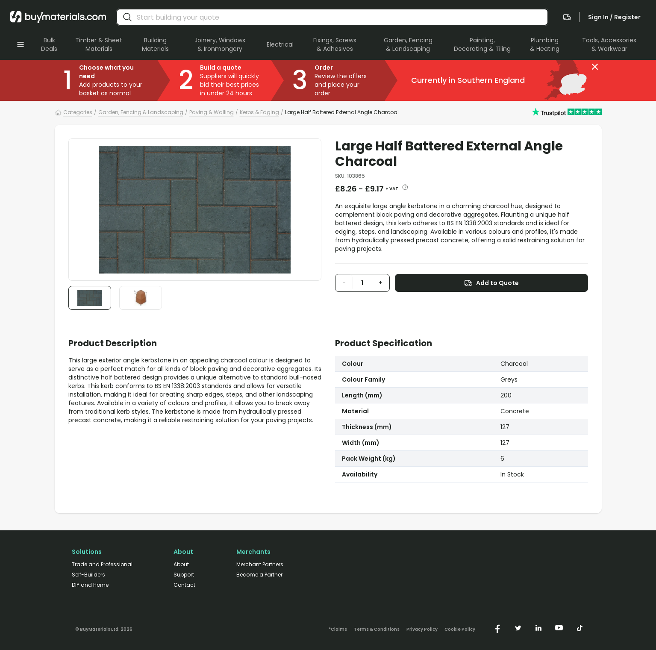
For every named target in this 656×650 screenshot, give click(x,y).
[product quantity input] (362, 283)
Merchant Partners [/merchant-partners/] (259, 564)
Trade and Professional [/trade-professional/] (102, 564)
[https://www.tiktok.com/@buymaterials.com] (579, 628)
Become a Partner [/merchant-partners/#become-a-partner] (259, 574)
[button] (595, 67)
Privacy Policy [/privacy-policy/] (422, 629)
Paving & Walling (211, 112)
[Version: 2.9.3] (103, 627)
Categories (77, 112)
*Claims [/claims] (338, 629)
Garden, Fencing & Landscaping (140, 112)
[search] (127, 17)
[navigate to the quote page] (567, 17)
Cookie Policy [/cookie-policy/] (459, 629)
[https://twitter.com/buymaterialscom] (518, 628)
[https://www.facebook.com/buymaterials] (497, 628)
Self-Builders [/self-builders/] (88, 574)
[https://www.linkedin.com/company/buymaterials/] (538, 628)
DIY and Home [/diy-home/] (90, 585)
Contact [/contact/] (184, 585)
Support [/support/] (184, 574)
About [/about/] (181, 564)
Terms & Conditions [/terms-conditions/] (377, 629)
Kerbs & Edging (259, 112)
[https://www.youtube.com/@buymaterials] (559, 628)
